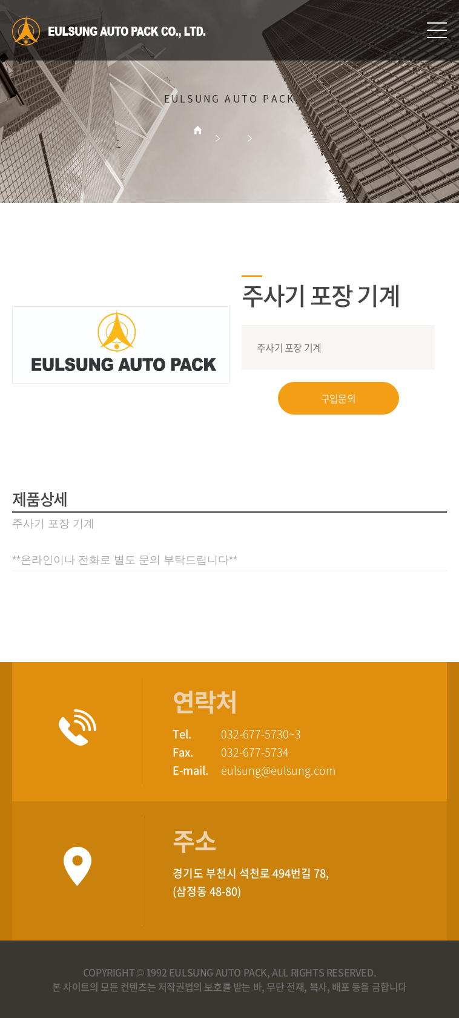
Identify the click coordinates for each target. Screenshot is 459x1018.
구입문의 (338, 398)
